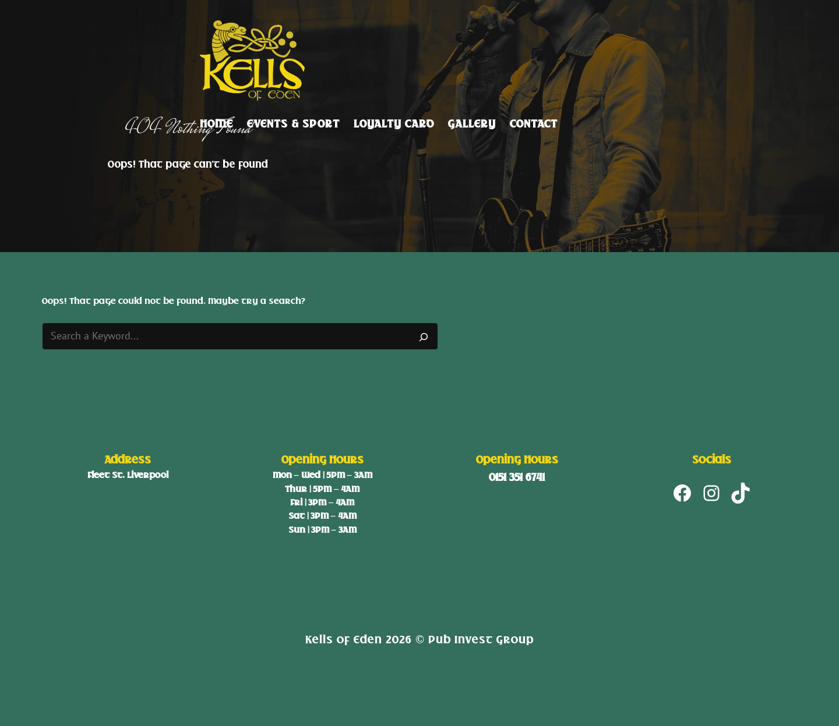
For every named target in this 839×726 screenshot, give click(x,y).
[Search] (423, 336)
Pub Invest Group (481, 639)
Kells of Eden (343, 639)
